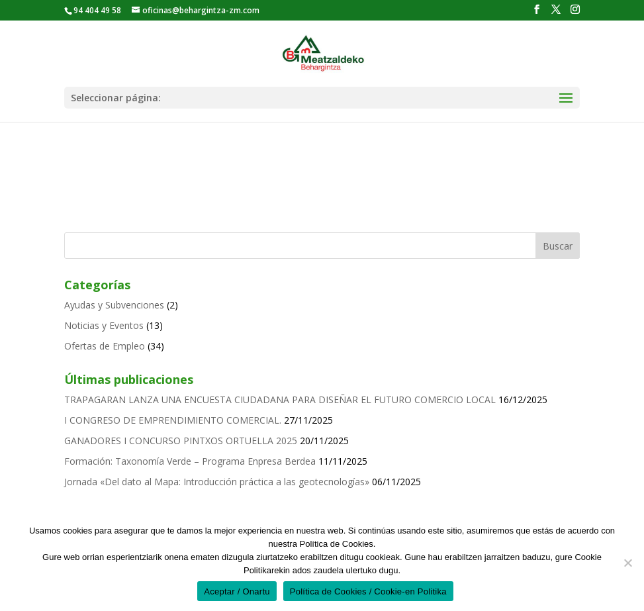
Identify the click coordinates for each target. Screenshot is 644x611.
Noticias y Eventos (104, 325)
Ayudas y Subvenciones (114, 305)
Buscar (558, 246)
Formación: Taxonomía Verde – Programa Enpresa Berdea (190, 461)
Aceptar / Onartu (236, 591)
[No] (627, 562)
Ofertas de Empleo (104, 346)
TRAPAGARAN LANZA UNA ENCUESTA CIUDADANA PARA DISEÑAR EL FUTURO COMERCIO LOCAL (280, 399)
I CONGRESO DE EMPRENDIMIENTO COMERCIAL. (172, 420)
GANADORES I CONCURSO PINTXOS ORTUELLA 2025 (180, 440)
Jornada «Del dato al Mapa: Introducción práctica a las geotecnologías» (216, 481)
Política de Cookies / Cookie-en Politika (368, 591)
